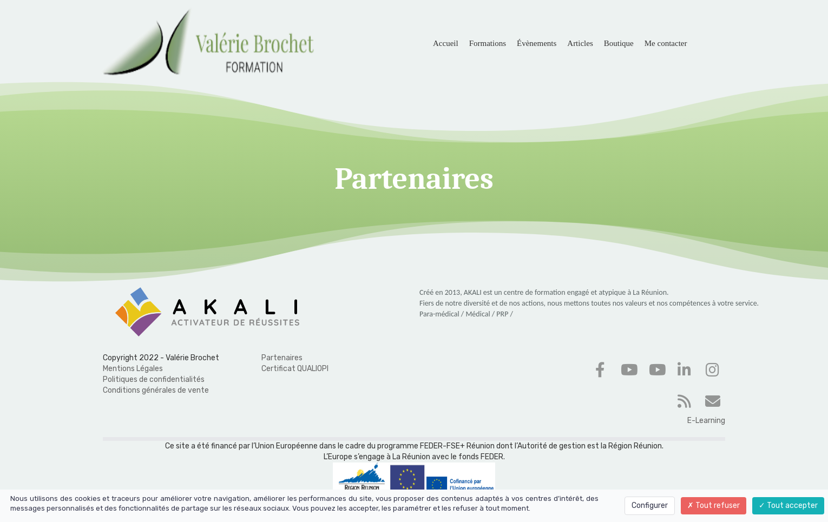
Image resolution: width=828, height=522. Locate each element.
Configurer (650, 505)
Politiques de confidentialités (154, 379)
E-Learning (706, 420)
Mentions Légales (133, 368)
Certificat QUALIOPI (294, 368)
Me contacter (666, 43)
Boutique (619, 43)
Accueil (445, 43)
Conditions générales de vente (156, 390)
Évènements (536, 43)
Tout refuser (713, 505)
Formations (487, 43)
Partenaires (282, 357)
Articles (580, 43)
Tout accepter (788, 505)
